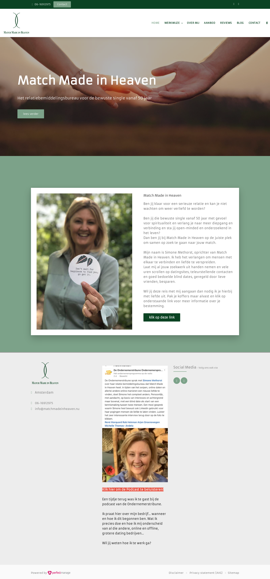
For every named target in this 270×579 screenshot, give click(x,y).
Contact (254, 23)
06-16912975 (42, 4)
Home (156, 23)
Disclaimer (176, 573)
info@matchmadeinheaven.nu (57, 409)
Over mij (193, 23)
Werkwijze (172, 23)
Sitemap (233, 573)
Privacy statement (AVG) (206, 573)
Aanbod (209, 23)
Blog (240, 23)
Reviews (226, 23)
